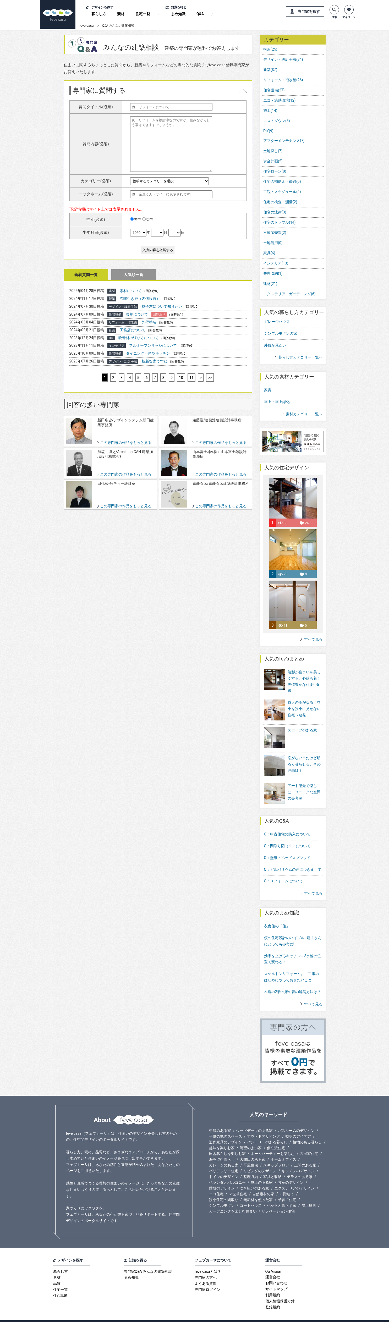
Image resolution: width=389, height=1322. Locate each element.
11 (191, 378)
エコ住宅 (216, 1183)
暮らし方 (98, 14)
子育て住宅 (287, 1189)
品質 (57, 1273)
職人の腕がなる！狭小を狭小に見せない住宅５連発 (304, 708)
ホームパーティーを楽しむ (273, 1143)
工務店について (132, 330)
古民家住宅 (309, 1143)
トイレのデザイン (223, 1166)
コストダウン (276, 121)
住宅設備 (273, 90)
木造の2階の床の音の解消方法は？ (292, 981)
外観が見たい (275, 345)
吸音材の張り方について (138, 338)
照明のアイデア (298, 1125)
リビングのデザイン (259, 1160)
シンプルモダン (222, 1195)
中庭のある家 (220, 1120)
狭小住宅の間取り (223, 1189)
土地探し (273, 151)
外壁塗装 (149, 322)
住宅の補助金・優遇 (282, 181)
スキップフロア (276, 1154)
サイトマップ (276, 1278)
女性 (148, 219)
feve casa (86, 25)
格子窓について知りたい (162, 306)
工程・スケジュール (282, 192)
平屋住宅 (250, 1154)
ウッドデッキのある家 (254, 1120)
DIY (268, 131)
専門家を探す (309, 11)
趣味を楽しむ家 (222, 1137)
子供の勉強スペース (225, 1125)
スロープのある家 (302, 727)
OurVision (273, 1261)
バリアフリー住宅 (223, 1160)
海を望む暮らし (222, 1149)
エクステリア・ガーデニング (289, 294)
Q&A (200, 14)
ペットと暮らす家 (281, 1195)
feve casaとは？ (208, 1261)
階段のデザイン (222, 1177)
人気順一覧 (133, 274)
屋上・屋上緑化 (277, 402)
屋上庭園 (309, 1195)
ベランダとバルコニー (227, 1172)
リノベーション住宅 (278, 1200)
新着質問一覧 (86, 274)
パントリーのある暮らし (267, 1131)
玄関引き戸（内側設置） (140, 298)
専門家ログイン (207, 1279)
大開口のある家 (252, 1149)
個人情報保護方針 (280, 1290)
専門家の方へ (206, 1267)
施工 (270, 110)
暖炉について (137, 314)
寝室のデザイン (291, 1172)
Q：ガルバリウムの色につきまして (293, 859)
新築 (270, 70)
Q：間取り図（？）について (287, 835)
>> (210, 378)
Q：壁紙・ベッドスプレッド (287, 847)
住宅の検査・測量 (280, 202)
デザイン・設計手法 (283, 59)
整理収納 (273, 273)
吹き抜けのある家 (254, 1177)
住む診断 (60, 1285)
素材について (131, 291)
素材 (120, 14)
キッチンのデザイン (298, 1160)
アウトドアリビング (263, 1125)
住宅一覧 (142, 14)
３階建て (287, 1183)
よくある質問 (206, 1273)
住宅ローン (274, 171)
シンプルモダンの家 (280, 333)
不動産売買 (274, 232)
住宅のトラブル (279, 222)
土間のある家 (305, 1154)
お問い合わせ (276, 1272)
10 (181, 378)
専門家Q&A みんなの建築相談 (148, 1261)
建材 (270, 284)
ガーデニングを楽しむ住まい (233, 1200)
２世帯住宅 (238, 1183)
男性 (135, 219)
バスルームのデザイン (296, 1120)
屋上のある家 (262, 1172)
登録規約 (272, 1297)
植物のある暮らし (307, 1131)
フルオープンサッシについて (153, 345)
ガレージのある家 (223, 1154)
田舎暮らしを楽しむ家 (227, 1143)
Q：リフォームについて (283, 870)
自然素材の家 (263, 1183)
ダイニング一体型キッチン (148, 353)
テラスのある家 (300, 1166)
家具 (269, 253)
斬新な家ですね (154, 361)
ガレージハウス (277, 322)
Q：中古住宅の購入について (287, 823)
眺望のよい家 (251, 1137)
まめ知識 (178, 14)
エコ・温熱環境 (279, 100)
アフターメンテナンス (284, 141)
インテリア (275, 263)
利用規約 (272, 1284)
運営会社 (272, 1266)
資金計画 (273, 161)
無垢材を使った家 (258, 1189)
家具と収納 (272, 1166)
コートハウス (251, 1195)
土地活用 (273, 243)
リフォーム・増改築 (283, 80)
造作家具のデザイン (225, 1131)
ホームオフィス (283, 1149)
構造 (270, 49)
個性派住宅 (276, 1137)
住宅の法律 (274, 212)
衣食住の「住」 (277, 915)
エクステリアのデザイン (294, 1177)
